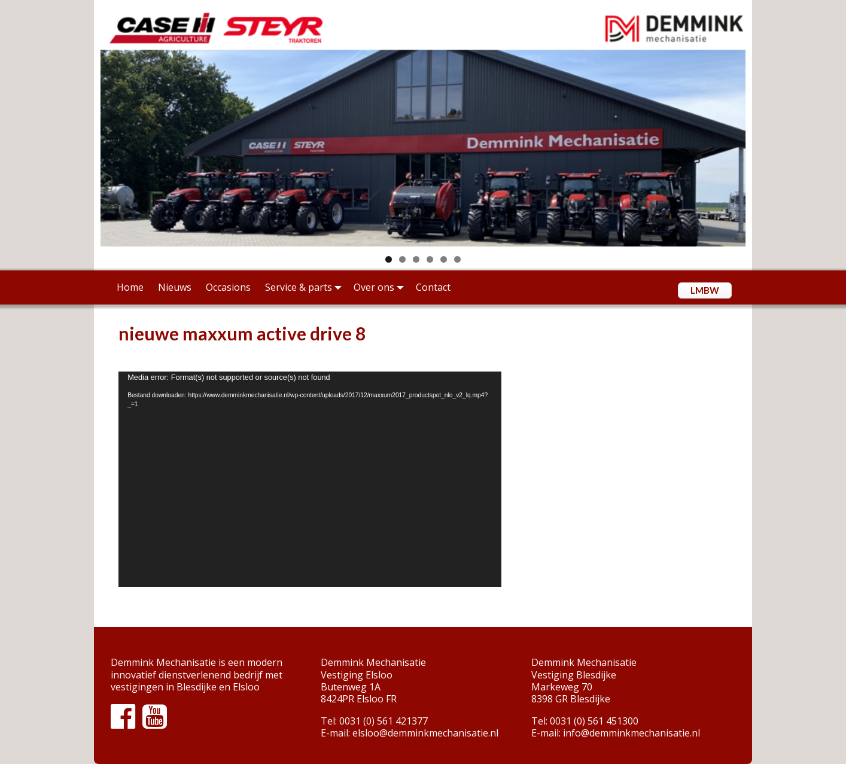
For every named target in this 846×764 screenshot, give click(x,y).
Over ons (381, 286)
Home (130, 287)
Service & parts (305, 286)
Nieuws (174, 287)
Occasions (228, 287)
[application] (309, 479)
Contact (433, 287)
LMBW (704, 290)
